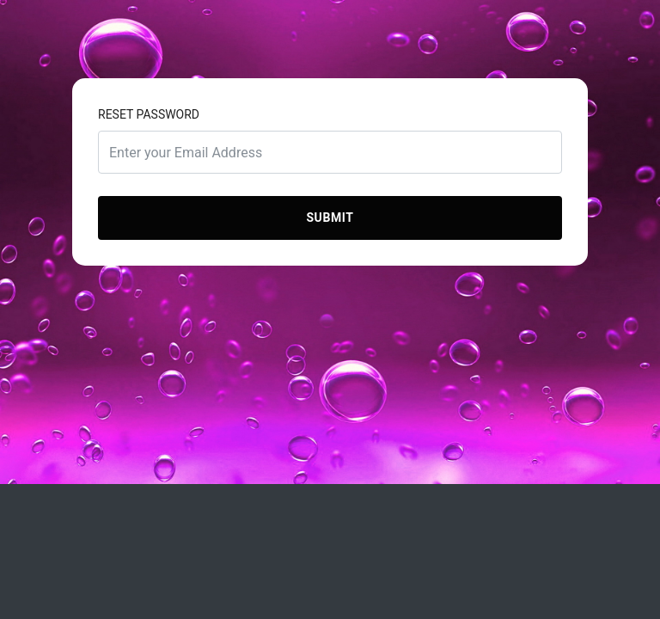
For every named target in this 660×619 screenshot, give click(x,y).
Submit (329, 217)
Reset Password (148, 114)
